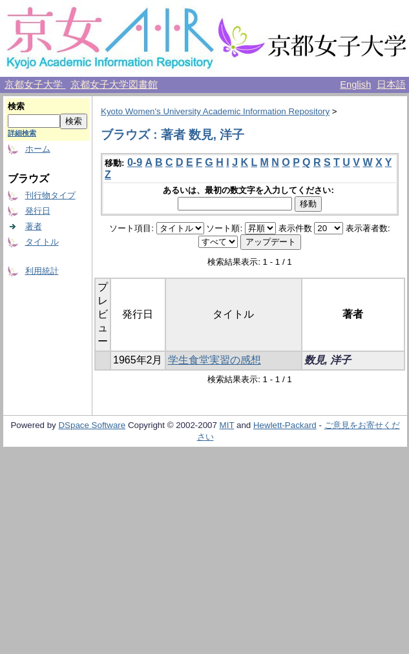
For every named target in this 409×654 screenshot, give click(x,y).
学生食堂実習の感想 (214, 359)
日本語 (391, 84)
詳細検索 (22, 133)
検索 (16, 106)
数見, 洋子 (327, 359)
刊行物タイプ (50, 195)
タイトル (42, 242)
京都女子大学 (35, 84)
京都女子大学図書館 (114, 84)
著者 (33, 226)
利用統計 (42, 271)
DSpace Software (91, 425)
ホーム (37, 149)
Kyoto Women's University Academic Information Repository (215, 111)
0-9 (134, 162)
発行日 (37, 211)
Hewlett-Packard (285, 425)
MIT (227, 425)
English (355, 84)
